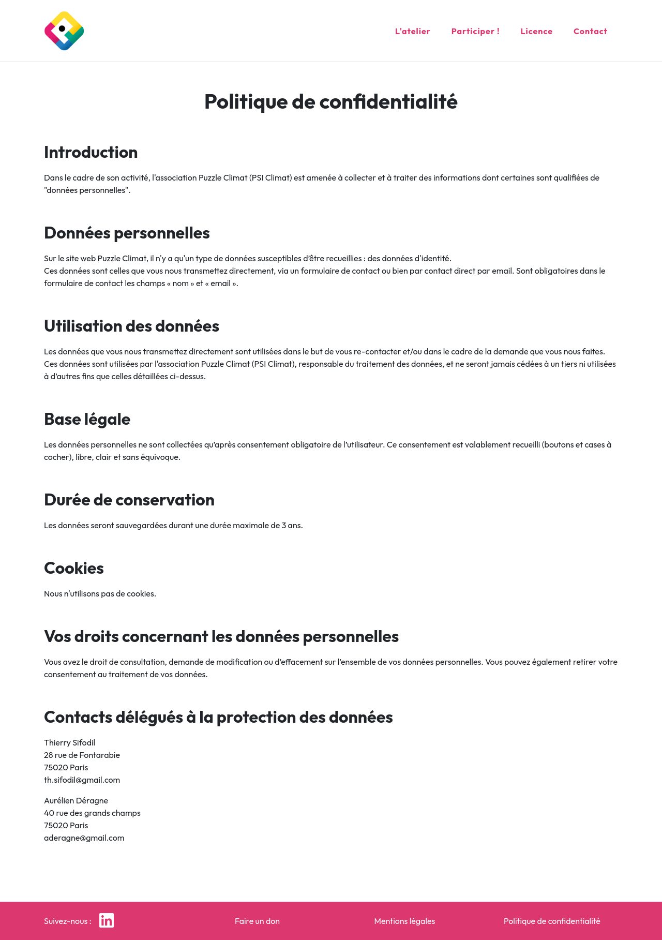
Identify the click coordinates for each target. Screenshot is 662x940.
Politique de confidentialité (552, 921)
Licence (537, 29)
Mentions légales (404, 921)
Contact (591, 29)
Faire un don (257, 921)
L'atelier (413, 29)
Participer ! (476, 29)
